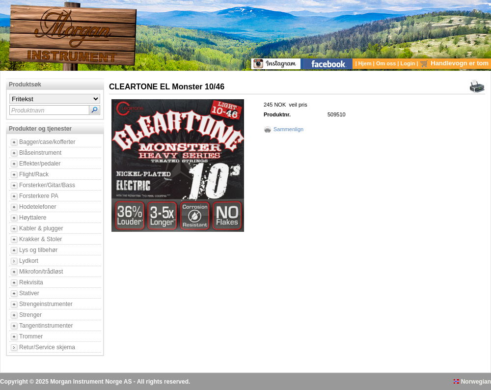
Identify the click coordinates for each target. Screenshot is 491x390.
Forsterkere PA (38, 196)
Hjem (365, 63)
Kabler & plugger (41, 228)
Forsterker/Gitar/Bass (47, 185)
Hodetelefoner (37, 206)
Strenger (30, 314)
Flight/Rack (34, 174)
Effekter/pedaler (40, 163)
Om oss (386, 63)
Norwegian (472, 381)
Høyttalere (32, 217)
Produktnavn (27, 110)
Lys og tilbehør (38, 250)
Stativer (29, 293)
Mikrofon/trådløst (41, 271)
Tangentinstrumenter (46, 325)
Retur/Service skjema (47, 347)
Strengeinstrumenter (46, 304)
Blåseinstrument (40, 152)
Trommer (31, 336)
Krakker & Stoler (40, 239)
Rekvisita (31, 282)
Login (409, 63)
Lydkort (28, 260)
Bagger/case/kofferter (47, 142)
